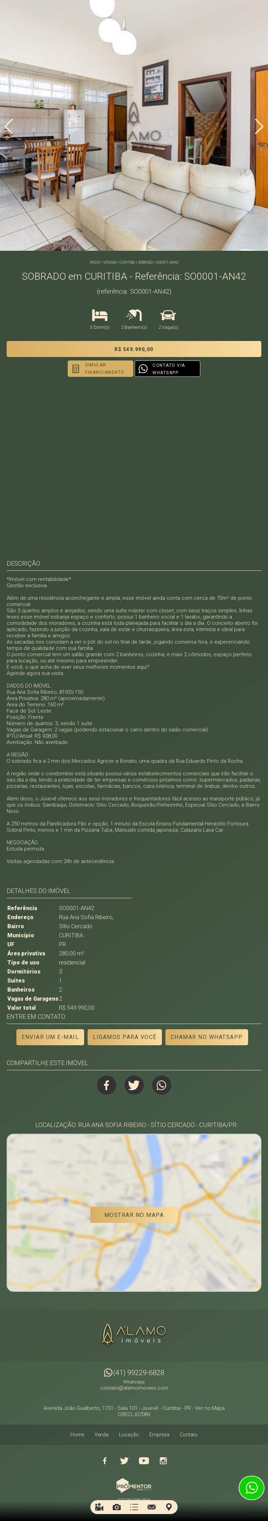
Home (77, 1434)
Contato (189, 1434)
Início (95, 262)
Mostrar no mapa (134, 1215)
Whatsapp (161, 1085)
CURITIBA (127, 262)
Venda (102, 1434)
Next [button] (259, 126)
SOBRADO (145, 262)
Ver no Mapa (210, 1408)
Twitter (134, 1085)
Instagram (163, 1461)
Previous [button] (9, 126)
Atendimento (252, 1488)
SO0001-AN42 (167, 262)
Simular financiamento (105, 369)
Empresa (159, 1434)
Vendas (109, 262)
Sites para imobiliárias (134, 1499)
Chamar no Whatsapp (207, 1037)
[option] (134, 125)
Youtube (144, 1461)
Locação (129, 1434)
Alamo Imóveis (134, 1335)
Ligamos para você (125, 1037)
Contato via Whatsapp (168, 369)
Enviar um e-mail (50, 1037)
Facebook (106, 1085)
